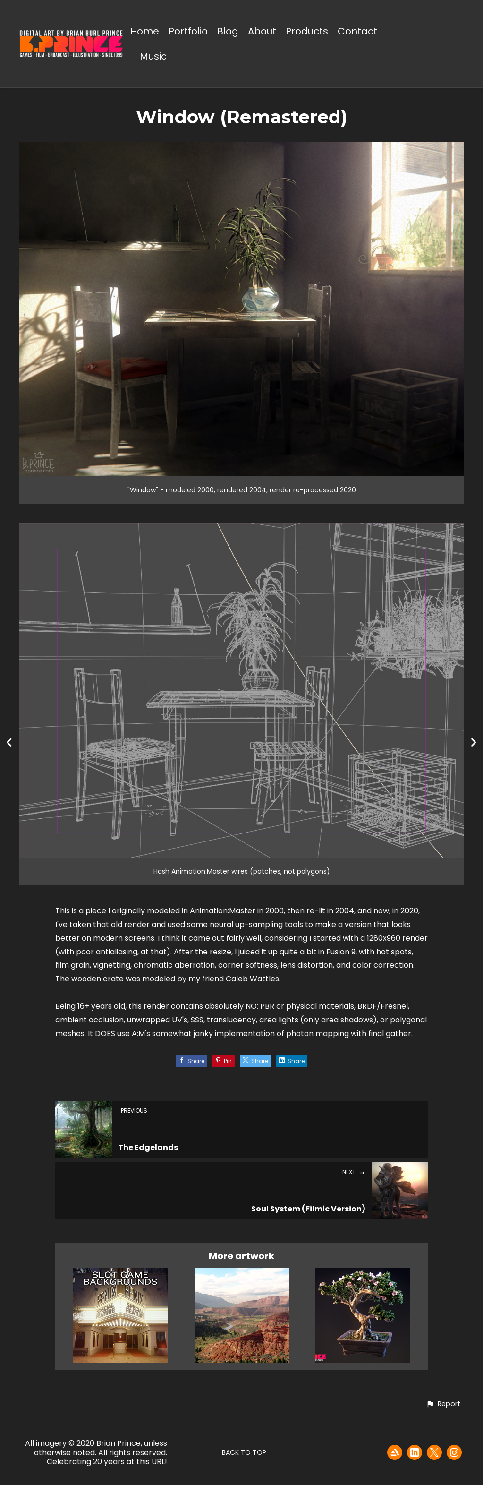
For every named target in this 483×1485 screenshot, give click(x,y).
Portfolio (188, 32)
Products (307, 32)
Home (144, 32)
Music (153, 57)
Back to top (244, 1452)
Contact (357, 32)
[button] (443, 1404)
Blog (227, 32)
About (262, 32)
